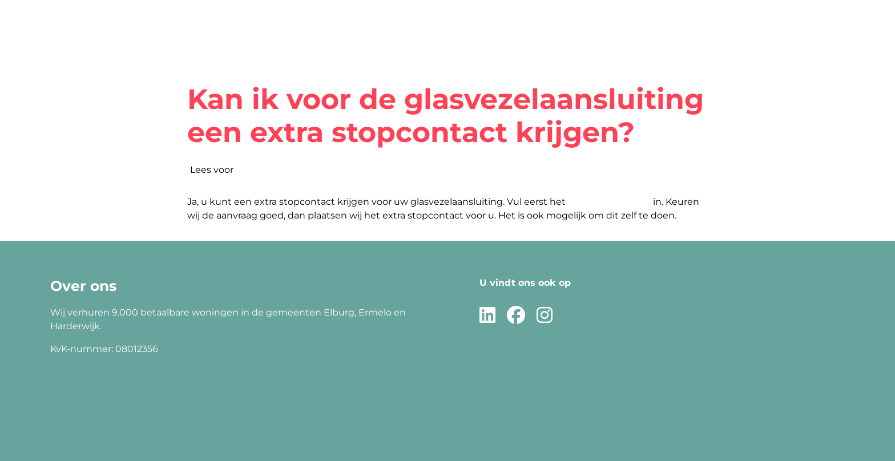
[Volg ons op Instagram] (545, 316)
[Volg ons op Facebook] (516, 316)
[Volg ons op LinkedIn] (487, 316)
